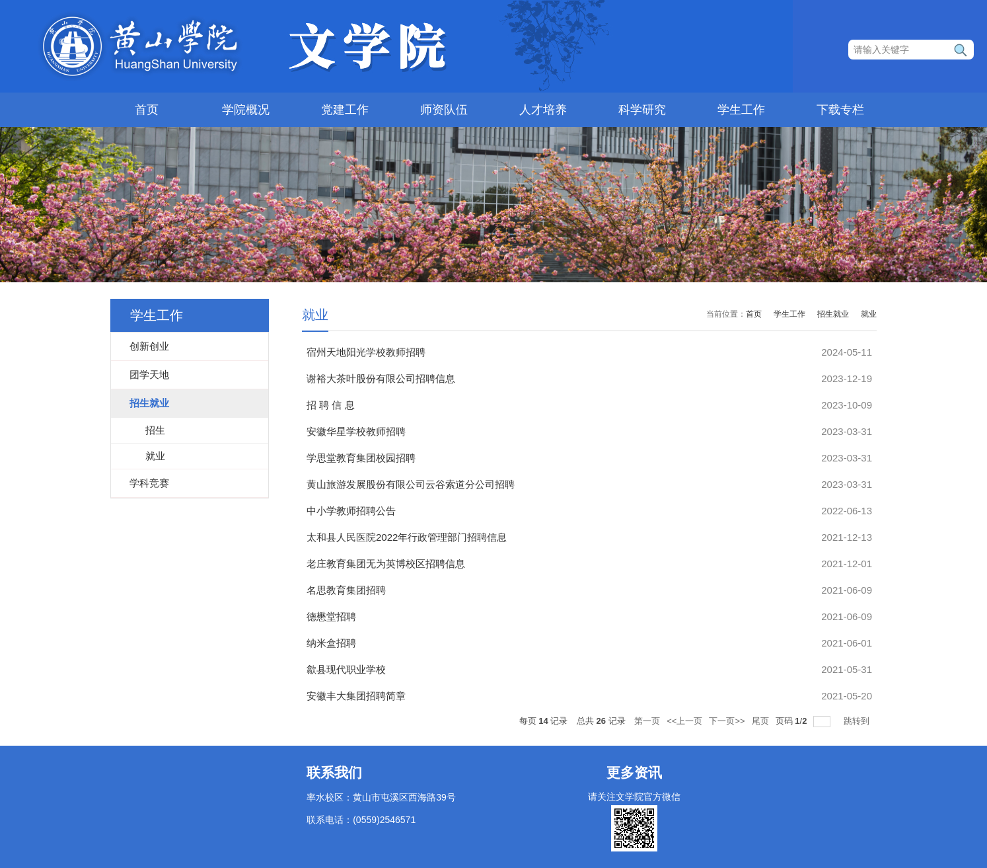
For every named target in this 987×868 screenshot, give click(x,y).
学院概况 (246, 109)
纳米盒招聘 (331, 643)
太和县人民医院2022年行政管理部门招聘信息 (407, 537)
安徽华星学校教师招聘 (356, 431)
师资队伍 (444, 109)
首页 (147, 109)
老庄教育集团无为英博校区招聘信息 (386, 563)
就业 (869, 314)
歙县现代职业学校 (346, 669)
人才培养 (543, 109)
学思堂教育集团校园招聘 (361, 457)
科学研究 (642, 109)
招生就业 (833, 314)
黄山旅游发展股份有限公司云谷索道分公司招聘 (411, 484)
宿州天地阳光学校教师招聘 (366, 352)
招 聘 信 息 (331, 405)
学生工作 (741, 109)
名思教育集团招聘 (346, 590)
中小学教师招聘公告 (351, 510)
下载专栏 (840, 109)
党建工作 (345, 109)
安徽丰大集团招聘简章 (356, 695)
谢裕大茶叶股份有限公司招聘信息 (381, 378)
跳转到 (858, 721)
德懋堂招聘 (331, 616)
